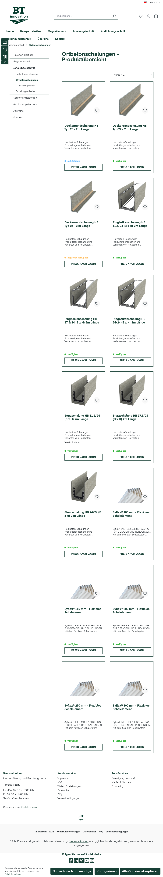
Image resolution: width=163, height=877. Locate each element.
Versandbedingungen (68, 798)
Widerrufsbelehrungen (69, 786)
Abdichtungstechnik (25, 98)
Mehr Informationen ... (14, 874)
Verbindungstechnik (25, 104)
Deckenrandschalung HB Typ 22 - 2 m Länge (130, 127)
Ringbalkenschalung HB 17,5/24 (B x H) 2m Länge (81, 321)
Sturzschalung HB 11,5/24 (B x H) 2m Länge (82, 417)
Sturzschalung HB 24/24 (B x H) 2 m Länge (82, 514)
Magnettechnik (22, 61)
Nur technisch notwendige (72, 871)
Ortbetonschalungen (27, 80)
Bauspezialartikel (23, 55)
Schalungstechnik (24, 68)
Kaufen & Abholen (121, 782)
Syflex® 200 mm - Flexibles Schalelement (131, 611)
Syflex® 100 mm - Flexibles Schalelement (131, 514)
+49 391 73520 (11, 785)
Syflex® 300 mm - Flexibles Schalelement (131, 707)
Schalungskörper (27, 86)
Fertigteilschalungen (27, 74)
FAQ (59, 794)
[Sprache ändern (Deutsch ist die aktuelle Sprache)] (152, 2)
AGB (59, 782)
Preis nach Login (83, 167)
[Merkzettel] (141, 16)
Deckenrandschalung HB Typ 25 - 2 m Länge (81, 224)
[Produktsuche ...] (82, 16)
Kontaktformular (29, 807)
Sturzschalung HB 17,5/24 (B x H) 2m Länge (130, 417)
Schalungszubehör (25, 91)
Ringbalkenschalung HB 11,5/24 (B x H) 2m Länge (130, 224)
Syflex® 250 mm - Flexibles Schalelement (82, 707)
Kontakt (17, 117)
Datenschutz (64, 790)
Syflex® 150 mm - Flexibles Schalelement (82, 611)
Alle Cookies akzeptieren (140, 871)
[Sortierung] (132, 75)
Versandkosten (79, 841)
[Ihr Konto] (148, 16)
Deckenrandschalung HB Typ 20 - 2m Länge (81, 127)
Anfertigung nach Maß (123, 778)
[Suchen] (114, 16)
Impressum (63, 778)
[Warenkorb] (156, 16)
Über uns (18, 111)
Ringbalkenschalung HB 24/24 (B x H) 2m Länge (129, 321)
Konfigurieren (107, 871)
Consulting (118, 786)
